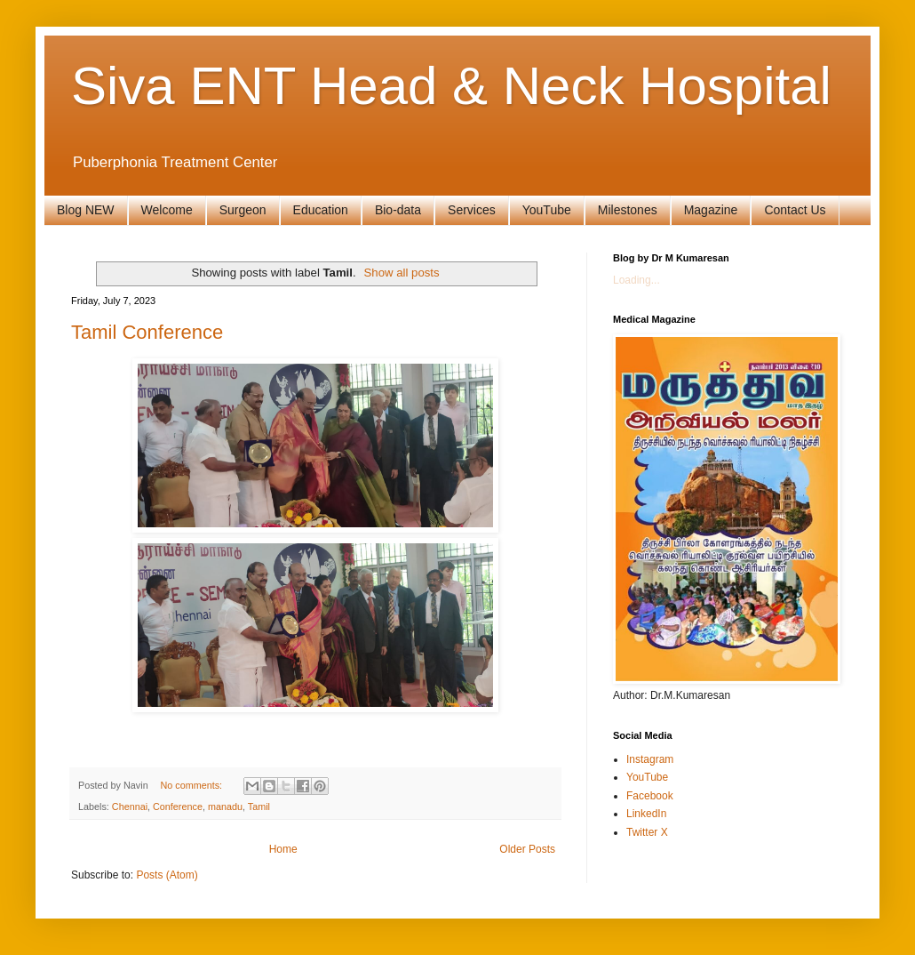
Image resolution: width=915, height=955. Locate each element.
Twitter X (647, 832)
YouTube (546, 210)
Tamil (259, 806)
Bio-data (398, 210)
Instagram (649, 759)
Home (283, 849)
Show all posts (402, 272)
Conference (178, 806)
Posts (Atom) (166, 875)
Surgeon (243, 210)
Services (472, 210)
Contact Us (794, 210)
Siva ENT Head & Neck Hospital (451, 86)
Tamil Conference (147, 332)
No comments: (192, 785)
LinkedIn (646, 813)
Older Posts (527, 849)
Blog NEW (86, 210)
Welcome (167, 210)
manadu (225, 806)
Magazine (711, 210)
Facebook (649, 796)
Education (320, 210)
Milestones (627, 210)
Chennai (129, 806)
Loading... (636, 280)
